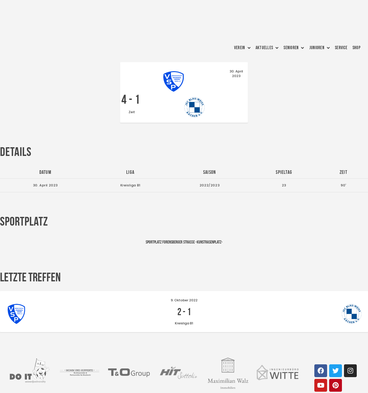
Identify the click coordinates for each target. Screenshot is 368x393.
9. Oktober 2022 (184, 284)
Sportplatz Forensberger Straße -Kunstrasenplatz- (184, 225)
